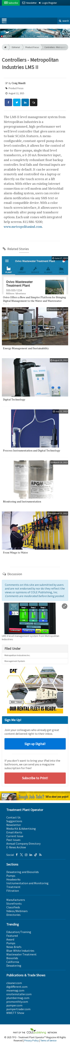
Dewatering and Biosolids (22, 872)
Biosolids (12, 958)
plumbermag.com (17, 998)
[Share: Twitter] (17, 102)
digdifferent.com (16, 987)
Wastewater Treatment (21, 954)
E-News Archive (16, 847)
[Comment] (33, 102)
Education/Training (18, 932)
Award (10, 939)
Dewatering (13, 965)
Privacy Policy (31, 1040)
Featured (12, 935)
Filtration (12, 890)
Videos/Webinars (17, 911)
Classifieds (13, 907)
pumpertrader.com (18, 1009)
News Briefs (13, 947)
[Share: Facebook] (8, 102)
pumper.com (14, 1005)
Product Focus (32, 47)
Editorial (16, 47)
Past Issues (13, 840)
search (63, 20)
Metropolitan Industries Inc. (17, 655)
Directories (13, 915)
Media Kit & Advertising (21, 828)
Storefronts (14, 903)
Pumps (10, 876)
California (12, 962)
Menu (4, 22)
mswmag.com (15, 990)
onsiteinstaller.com (19, 994)
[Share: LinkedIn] (25, 102)
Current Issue (14, 836)
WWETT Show (15, 1013)
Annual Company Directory (23, 843)
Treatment (13, 887)
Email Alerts (14, 832)
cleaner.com (14, 983)
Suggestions (14, 821)
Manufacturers (15, 900)
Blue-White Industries (20, 950)
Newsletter (13, 825)
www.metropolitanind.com (23, 226)
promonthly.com (17, 1001)
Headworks (13, 879)
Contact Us (13, 817)
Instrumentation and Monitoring (27, 883)
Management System (14, 661)
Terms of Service (48, 1040)
